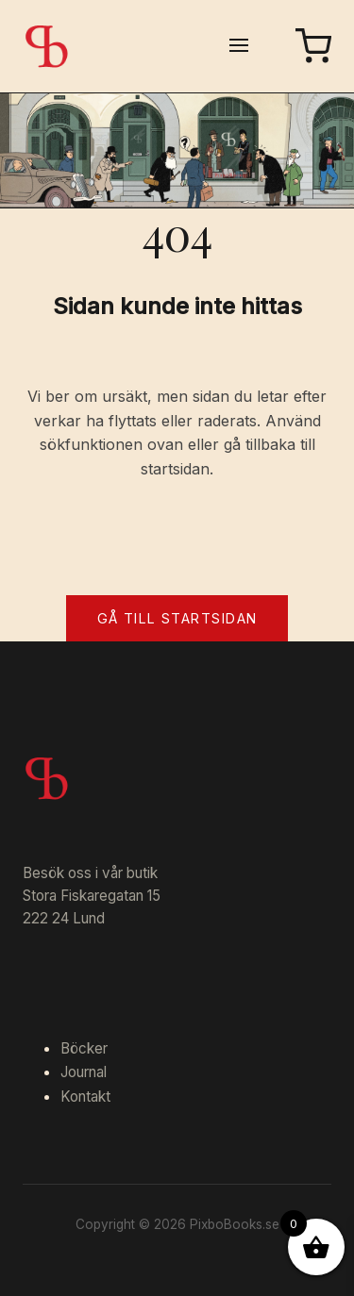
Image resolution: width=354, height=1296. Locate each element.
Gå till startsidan (177, 618)
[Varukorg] (313, 46)
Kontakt (85, 1096)
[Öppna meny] (239, 46)
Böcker (84, 1048)
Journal (83, 1072)
